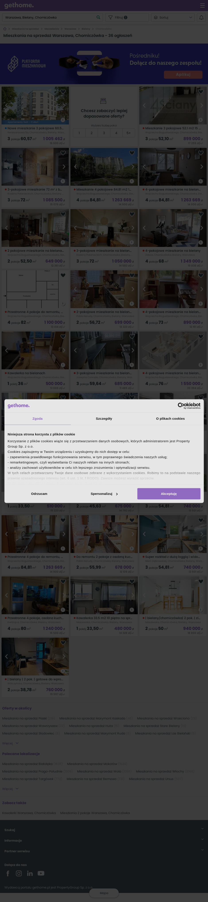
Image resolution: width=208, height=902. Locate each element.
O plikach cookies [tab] (170, 418)
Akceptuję (169, 494)
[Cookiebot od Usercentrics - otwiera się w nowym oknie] (181, 405)
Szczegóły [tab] (104, 418)
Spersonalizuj (104, 494)
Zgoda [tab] (38, 418)
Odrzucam (39, 494)
